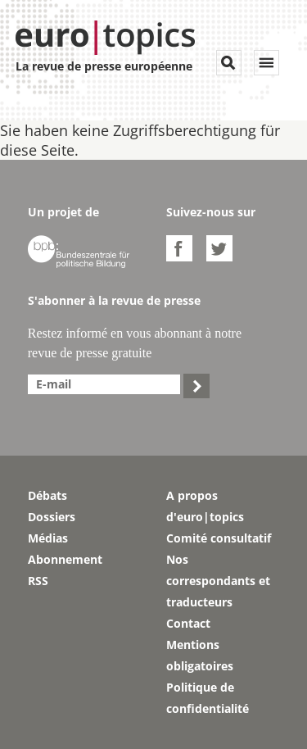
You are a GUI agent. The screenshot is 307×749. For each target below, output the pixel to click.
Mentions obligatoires (199, 655)
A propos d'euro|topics (205, 506)
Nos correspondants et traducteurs (218, 581)
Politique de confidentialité (207, 697)
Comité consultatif (218, 538)
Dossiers (51, 516)
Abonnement (65, 559)
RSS (38, 580)
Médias (48, 538)
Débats (47, 495)
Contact (188, 623)
